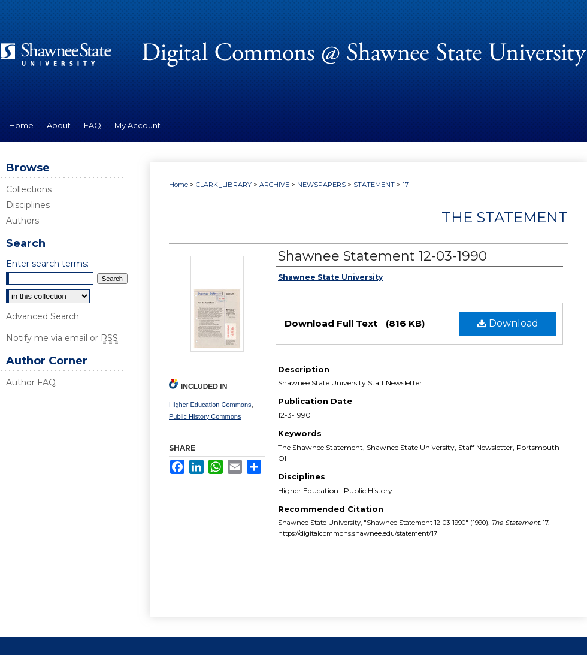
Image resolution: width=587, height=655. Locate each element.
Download (507, 323)
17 (406, 184)
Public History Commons (205, 416)
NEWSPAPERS (321, 184)
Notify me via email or (62, 338)
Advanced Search (42, 316)
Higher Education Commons (210, 404)
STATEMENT (374, 184)
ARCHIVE (274, 184)
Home (178, 184)
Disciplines (28, 205)
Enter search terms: (47, 263)
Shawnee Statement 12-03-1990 (382, 256)
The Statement (504, 217)
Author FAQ (31, 382)
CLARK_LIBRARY (224, 184)
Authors (22, 220)
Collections (29, 189)
